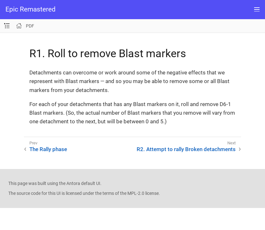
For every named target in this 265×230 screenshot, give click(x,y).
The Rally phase (48, 149)
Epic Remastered (30, 9)
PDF (30, 25)
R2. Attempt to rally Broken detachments (186, 149)
